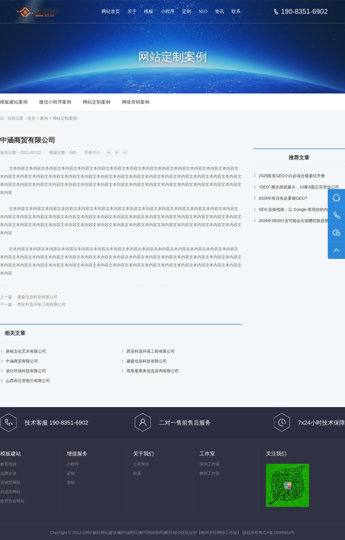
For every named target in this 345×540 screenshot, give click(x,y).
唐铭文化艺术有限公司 (26, 351)
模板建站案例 (14, 102)
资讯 (219, 11)
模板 (148, 11)
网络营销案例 (136, 102)
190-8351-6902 (304, 11)
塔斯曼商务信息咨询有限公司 (152, 371)
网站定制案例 (96, 102)
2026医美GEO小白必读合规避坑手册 (292, 175)
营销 (71, 482)
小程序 (168, 11)
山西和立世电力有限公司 (28, 380)
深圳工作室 (210, 464)
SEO (203, 11)
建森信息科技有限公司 (37, 297)
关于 (132, 11)
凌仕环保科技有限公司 (26, 371)
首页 (31, 118)
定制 (186, 11)
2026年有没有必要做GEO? (283, 198)
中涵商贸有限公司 (22, 361)
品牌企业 (8, 473)
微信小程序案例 (55, 102)
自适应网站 (10, 491)
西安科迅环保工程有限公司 (41, 304)
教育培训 (8, 464)
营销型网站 (10, 482)
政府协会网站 (12, 501)
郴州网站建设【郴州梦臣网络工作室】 (42, 12)
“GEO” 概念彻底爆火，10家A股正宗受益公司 (299, 187)
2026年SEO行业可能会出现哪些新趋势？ (296, 220)
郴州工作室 (210, 473)
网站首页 (110, 11)
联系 (236, 11)
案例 (44, 118)
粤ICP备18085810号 (276, 532)
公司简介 (141, 464)
